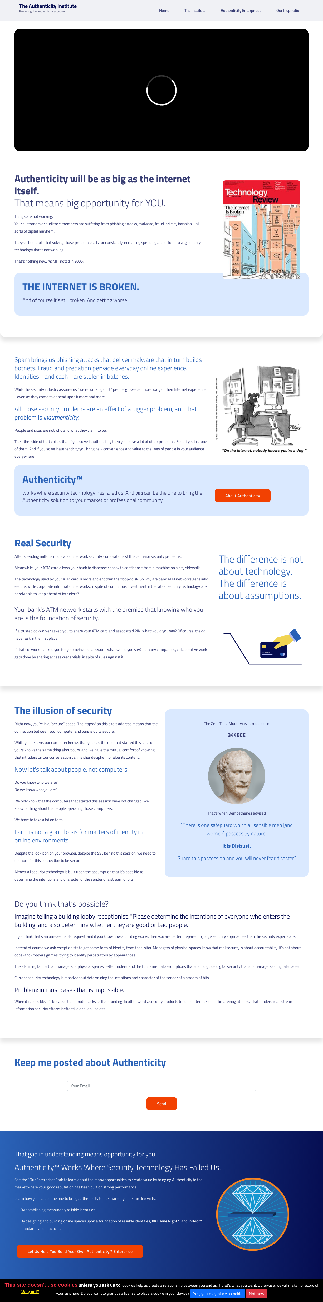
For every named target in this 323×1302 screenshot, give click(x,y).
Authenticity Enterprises (241, 10)
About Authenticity (242, 495)
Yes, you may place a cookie (217, 1293)
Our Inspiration (288, 10)
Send (161, 1104)
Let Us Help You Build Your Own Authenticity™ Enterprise (80, 1251)
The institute (195, 10)
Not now (256, 1293)
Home (164, 10)
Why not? (30, 1291)
